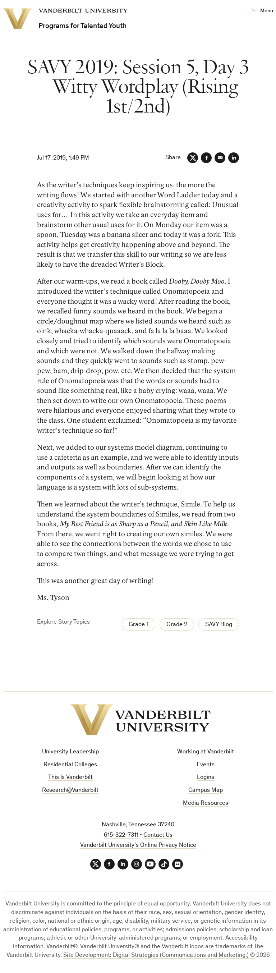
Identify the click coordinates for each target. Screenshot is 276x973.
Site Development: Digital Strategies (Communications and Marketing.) (156, 956)
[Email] (220, 157)
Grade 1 (138, 625)
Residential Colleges (70, 765)
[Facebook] (206, 157)
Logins (205, 778)
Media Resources (205, 803)
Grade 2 (176, 625)
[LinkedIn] (233, 157)
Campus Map (205, 791)
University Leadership (70, 752)
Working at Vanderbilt (205, 752)
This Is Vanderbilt (70, 778)
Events (206, 765)
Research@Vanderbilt (70, 791)
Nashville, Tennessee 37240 (138, 825)
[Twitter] (192, 157)
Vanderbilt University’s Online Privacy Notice (138, 846)
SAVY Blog (218, 625)
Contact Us (157, 835)
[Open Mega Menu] (262, 11)
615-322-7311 (121, 835)
